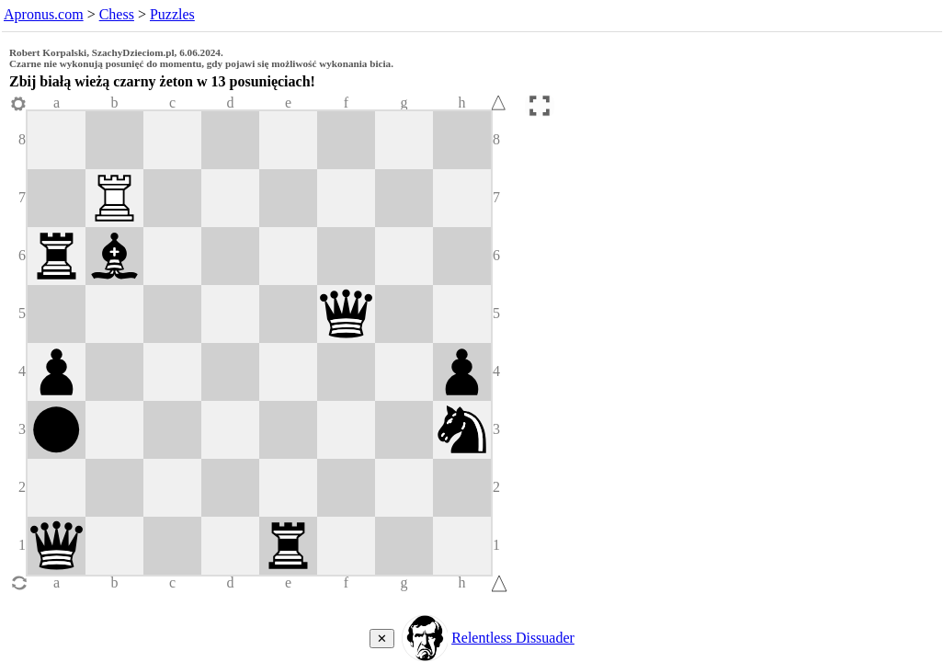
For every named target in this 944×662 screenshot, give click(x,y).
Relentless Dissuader (512, 637)
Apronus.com (44, 14)
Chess (116, 14)
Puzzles (172, 14)
